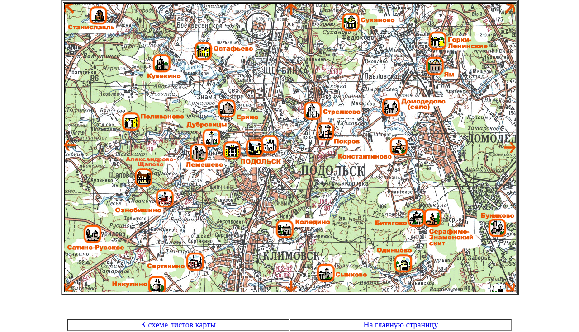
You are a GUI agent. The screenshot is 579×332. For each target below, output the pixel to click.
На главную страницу (401, 324)
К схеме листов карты (178, 324)
